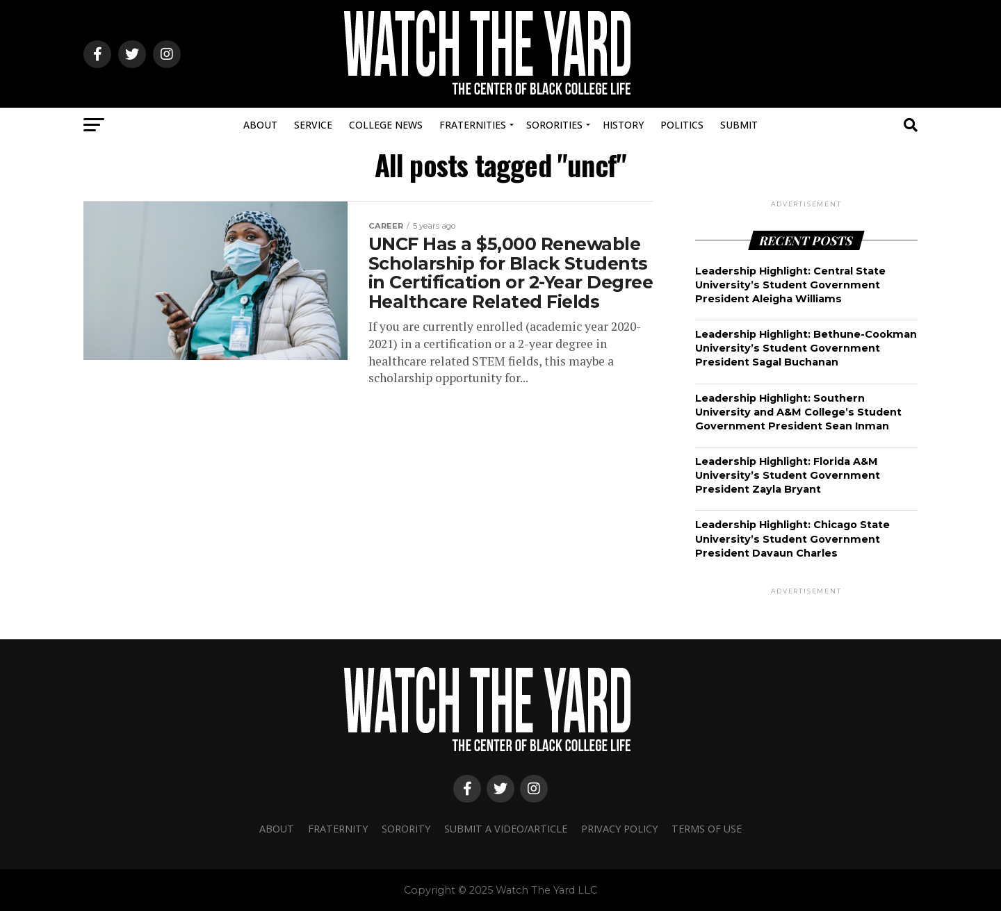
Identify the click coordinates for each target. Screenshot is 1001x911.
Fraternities (472, 124)
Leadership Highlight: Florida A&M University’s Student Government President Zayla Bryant (787, 475)
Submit (739, 124)
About (260, 124)
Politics (681, 124)
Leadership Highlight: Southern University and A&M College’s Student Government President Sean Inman (798, 412)
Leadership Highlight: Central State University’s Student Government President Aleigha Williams (790, 285)
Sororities (554, 124)
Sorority (406, 828)
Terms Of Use (707, 828)
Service (313, 124)
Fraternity (338, 828)
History (623, 124)
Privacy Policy (619, 828)
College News (386, 124)
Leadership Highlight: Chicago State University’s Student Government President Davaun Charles (792, 538)
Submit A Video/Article (505, 828)
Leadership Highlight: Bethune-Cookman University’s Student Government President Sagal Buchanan (806, 348)
